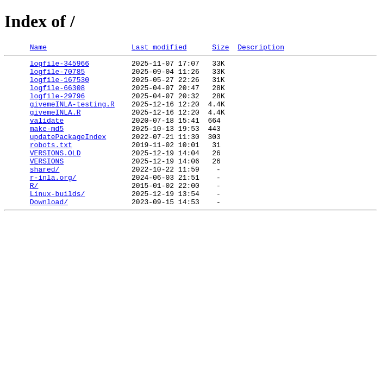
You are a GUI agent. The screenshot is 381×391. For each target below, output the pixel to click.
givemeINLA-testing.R (72, 115)
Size (220, 48)
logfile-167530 (59, 86)
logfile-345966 (59, 66)
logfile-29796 (57, 105)
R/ (34, 213)
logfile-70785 (57, 76)
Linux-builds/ (57, 223)
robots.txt (51, 164)
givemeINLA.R (55, 125)
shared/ (45, 193)
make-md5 (47, 144)
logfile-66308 (57, 95)
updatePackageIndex (68, 154)
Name (38, 48)
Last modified (159, 48)
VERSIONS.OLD (55, 174)
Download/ (49, 232)
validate (47, 135)
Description (261, 48)
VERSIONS (47, 183)
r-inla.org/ (53, 203)
